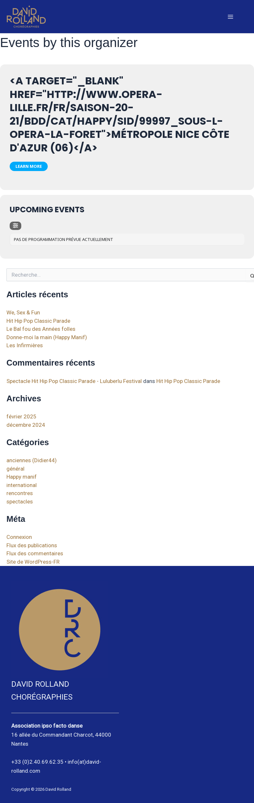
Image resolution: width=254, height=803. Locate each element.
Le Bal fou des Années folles (40, 329)
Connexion (19, 537)
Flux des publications (31, 545)
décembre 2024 (25, 425)
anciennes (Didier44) (31, 460)
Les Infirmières (24, 345)
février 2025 (21, 416)
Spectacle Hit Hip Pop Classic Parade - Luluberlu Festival (74, 381)
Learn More (28, 166)
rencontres (19, 493)
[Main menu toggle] (230, 16)
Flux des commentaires (34, 553)
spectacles (19, 501)
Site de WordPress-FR (33, 562)
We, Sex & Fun (23, 312)
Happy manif (21, 476)
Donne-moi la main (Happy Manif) (46, 337)
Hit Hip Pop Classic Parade (38, 321)
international (21, 485)
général (15, 468)
